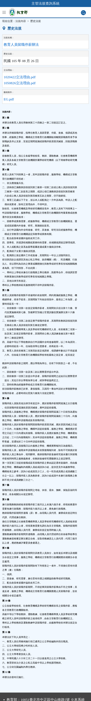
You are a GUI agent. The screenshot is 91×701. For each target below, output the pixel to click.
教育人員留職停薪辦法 (21, 44)
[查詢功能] (83, 12)
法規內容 (20, 21)
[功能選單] (4, 12)
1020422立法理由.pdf (20, 77)
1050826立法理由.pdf (20, 83)
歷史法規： (9, 54)
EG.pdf (9, 99)
